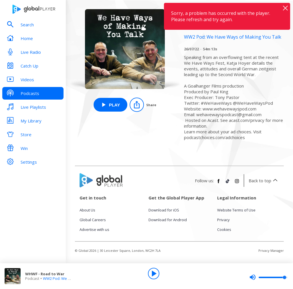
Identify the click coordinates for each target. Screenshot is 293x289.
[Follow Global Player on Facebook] (219, 183)
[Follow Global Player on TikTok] (228, 183)
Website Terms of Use (236, 210)
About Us (87, 210)
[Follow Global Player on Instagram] (237, 183)
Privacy (223, 219)
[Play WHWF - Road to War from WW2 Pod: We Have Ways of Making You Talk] (111, 105)
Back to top (264, 180)
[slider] (268, 277)
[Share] (143, 105)
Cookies (224, 229)
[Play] (153, 273)
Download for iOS (164, 210)
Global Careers (93, 219)
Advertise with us (94, 229)
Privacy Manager (271, 250)
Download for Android (168, 219)
